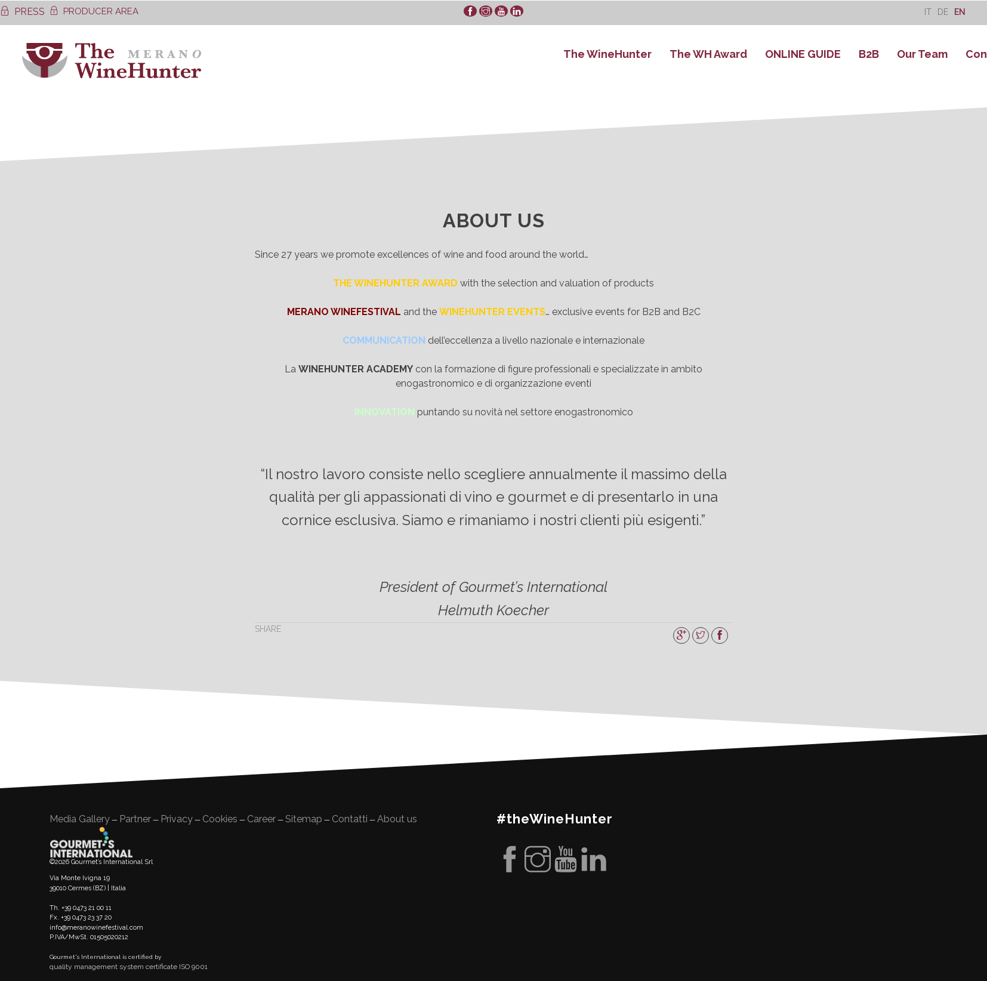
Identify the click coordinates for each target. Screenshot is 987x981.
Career (261, 819)
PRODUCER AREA (94, 11)
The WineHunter (607, 54)
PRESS (22, 11)
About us (397, 819)
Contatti (350, 819)
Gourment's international (91, 841)
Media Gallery (80, 819)
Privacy (177, 819)
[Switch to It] (927, 11)
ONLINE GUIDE (803, 54)
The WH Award (708, 54)
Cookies (220, 819)
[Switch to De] (942, 11)
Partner (135, 819)
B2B (869, 54)
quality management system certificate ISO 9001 (129, 967)
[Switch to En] (960, 11)
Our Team (922, 54)
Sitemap (303, 819)
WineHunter (111, 60)
